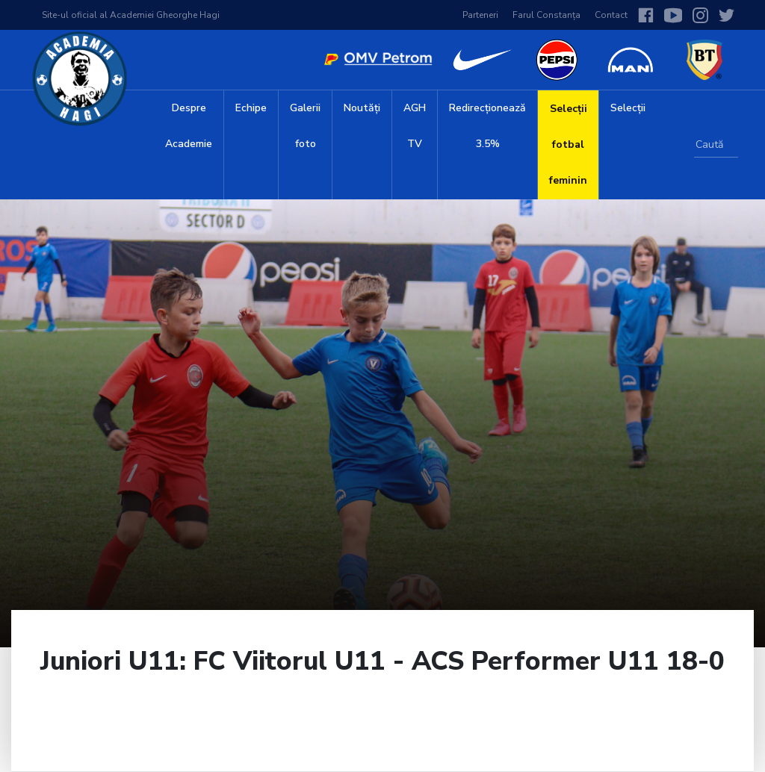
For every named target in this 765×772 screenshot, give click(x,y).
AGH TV (414, 126)
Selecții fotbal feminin (568, 144)
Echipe (251, 108)
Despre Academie (188, 126)
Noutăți (362, 108)
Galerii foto (305, 126)
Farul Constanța (546, 15)
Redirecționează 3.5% (487, 126)
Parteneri (480, 15)
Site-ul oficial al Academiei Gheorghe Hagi (131, 15)
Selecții (627, 108)
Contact (611, 15)
